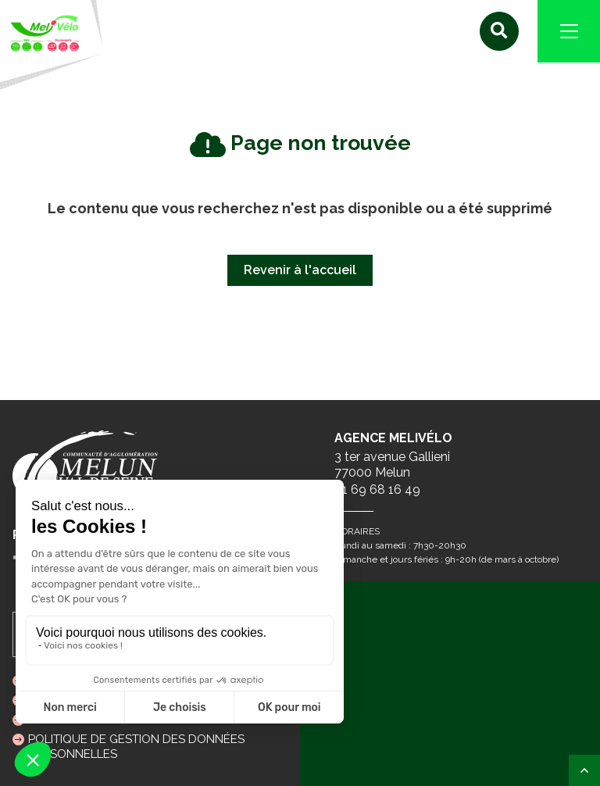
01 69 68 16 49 (377, 489)
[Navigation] (569, 31)
